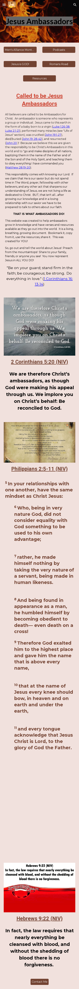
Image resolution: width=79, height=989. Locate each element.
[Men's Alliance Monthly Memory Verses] (20, 49)
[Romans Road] (59, 64)
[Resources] (39, 78)
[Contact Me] (39, 981)
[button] (4, 4)
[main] (39, 21)
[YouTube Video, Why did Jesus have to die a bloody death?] (39, 811)
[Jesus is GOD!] (20, 64)
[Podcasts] (59, 49)
